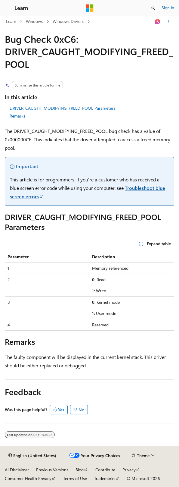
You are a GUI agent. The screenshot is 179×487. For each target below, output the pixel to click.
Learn (11, 21)
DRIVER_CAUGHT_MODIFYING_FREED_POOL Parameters (62, 108)
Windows (34, 21)
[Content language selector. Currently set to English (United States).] (32, 455)
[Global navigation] (6, 8)
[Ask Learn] (158, 22)
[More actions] (169, 22)
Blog (80, 470)
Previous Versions (52, 470)
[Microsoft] (90, 8)
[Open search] (153, 8)
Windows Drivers (68, 21)
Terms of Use (75, 478)
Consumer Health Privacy (28, 478)
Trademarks (104, 478)
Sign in (168, 8)
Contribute (105, 470)
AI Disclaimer (17, 470)
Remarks (17, 116)
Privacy (129, 470)
